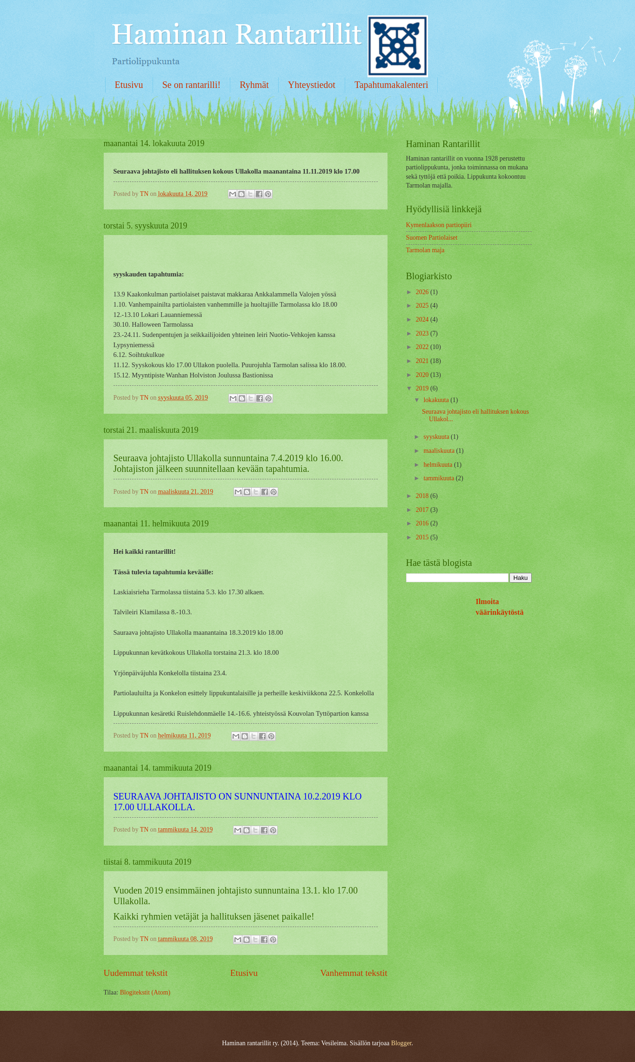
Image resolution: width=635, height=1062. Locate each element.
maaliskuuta (439, 450)
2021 (423, 360)
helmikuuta (438, 464)
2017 (423, 509)
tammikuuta (439, 478)
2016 (423, 523)
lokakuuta (436, 400)
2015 (423, 537)
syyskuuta (437, 436)
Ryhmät (254, 85)
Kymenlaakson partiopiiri (439, 225)
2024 (423, 319)
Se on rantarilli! (191, 85)
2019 (423, 388)
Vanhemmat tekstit (353, 973)
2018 (423, 495)
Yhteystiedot (311, 85)
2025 (423, 305)
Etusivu (129, 85)
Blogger (401, 1043)
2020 (423, 374)
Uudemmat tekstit (136, 973)
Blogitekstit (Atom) (145, 992)
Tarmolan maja (425, 250)
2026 (423, 292)
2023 (423, 333)
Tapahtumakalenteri (391, 85)
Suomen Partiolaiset (432, 237)
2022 (423, 346)
